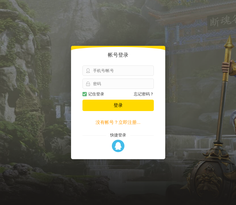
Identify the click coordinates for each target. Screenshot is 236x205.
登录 (118, 105)
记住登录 (93, 94)
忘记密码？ (144, 94)
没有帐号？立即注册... (118, 122)
